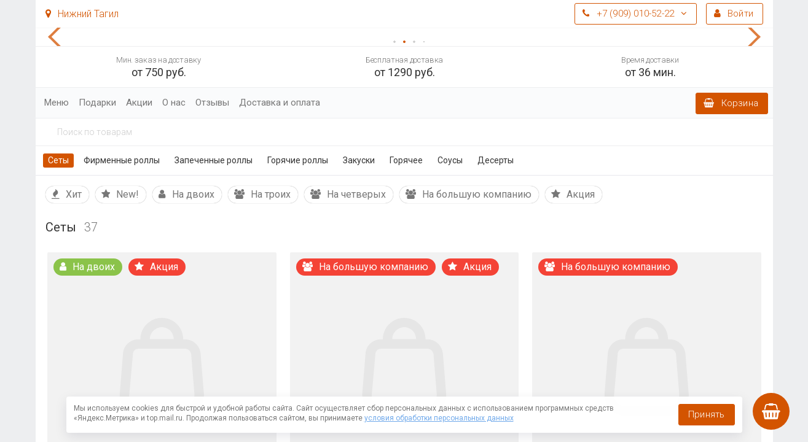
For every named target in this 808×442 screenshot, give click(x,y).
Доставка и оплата (279, 102)
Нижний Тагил (82, 14)
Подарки (97, 102)
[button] (60, 37)
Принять (706, 414)
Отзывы (212, 102)
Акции (139, 102)
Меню (56, 102)
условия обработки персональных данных (439, 418)
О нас (174, 102)
